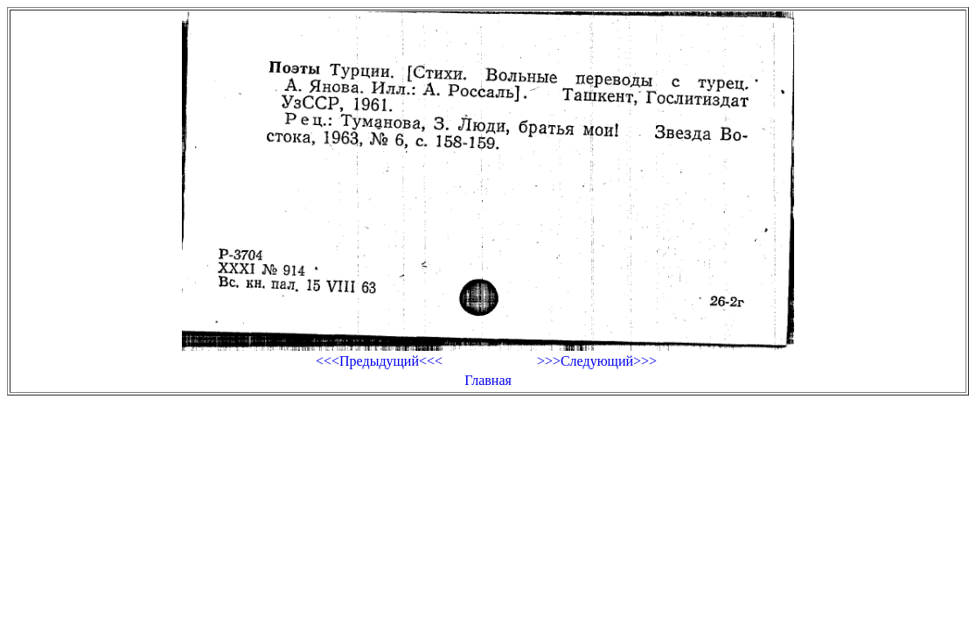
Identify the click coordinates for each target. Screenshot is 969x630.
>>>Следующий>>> (597, 361)
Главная (488, 380)
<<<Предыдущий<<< (379, 361)
